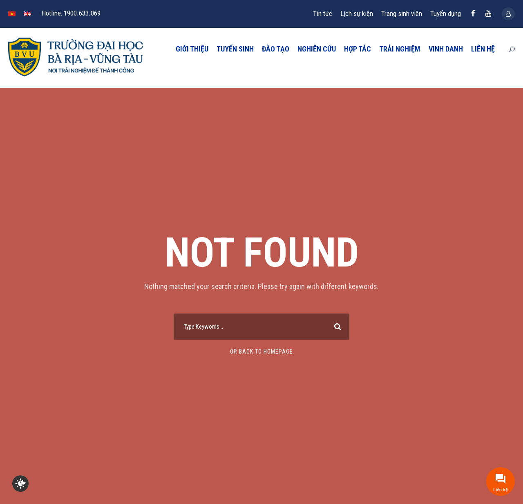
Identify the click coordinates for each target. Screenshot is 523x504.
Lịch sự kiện (356, 13)
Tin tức (322, 13)
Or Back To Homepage (261, 351)
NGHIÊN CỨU (316, 49)
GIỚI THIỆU (192, 49)
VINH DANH (446, 49)
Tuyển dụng (445, 13)
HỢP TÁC (357, 49)
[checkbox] (20, 483)
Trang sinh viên (401, 13)
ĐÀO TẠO (275, 49)
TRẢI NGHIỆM (399, 49)
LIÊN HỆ (483, 49)
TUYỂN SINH (235, 49)
